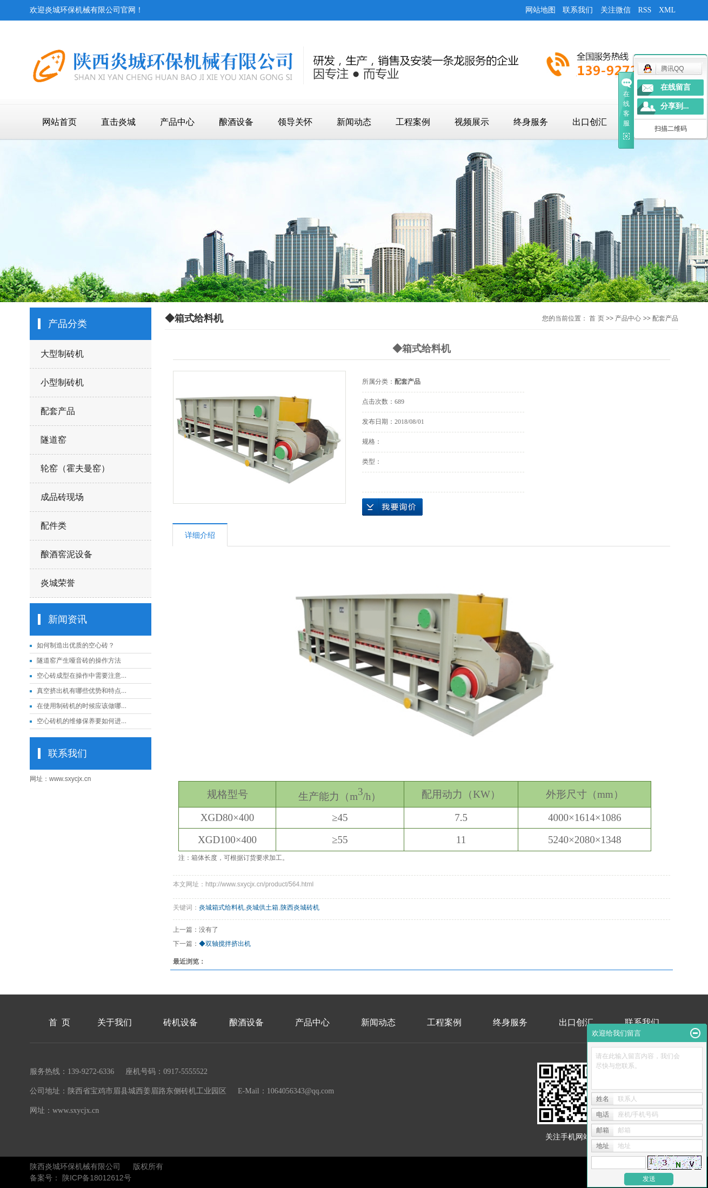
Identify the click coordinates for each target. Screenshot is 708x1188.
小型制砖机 (62, 382)
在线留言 (675, 87)
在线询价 (392, 507)
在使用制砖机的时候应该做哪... (81, 706)
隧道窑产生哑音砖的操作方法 (79, 660)
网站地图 (540, 10)
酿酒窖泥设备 (66, 554)
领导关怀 (295, 121)
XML (667, 10)
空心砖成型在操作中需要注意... (81, 675)
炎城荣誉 (58, 583)
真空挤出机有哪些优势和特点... (81, 691)
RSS (644, 10)
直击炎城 (118, 121)
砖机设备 (180, 1022)
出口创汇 (589, 121)
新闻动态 (354, 121)
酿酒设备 (236, 121)
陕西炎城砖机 (299, 907)
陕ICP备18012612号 (96, 1177)
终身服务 (530, 121)
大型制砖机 (62, 353)
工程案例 (413, 121)
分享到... (674, 106)
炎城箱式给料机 (221, 907)
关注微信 (615, 10)
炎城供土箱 (262, 907)
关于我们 (114, 1022)
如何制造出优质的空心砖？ (76, 645)
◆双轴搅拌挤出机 (225, 943)
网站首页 (59, 121)
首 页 (596, 318)
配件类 (53, 525)
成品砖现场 (62, 497)
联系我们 (578, 10)
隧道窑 (53, 439)
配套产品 (58, 411)
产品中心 (177, 121)
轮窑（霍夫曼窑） (75, 468)
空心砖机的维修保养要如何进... (81, 721)
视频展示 (472, 121)
